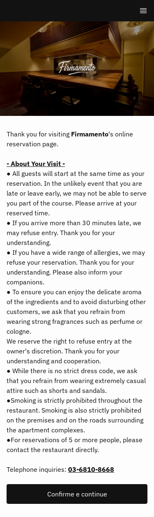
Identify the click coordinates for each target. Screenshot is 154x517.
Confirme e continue (77, 494)
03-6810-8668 (91, 469)
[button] (77, 494)
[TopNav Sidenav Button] (143, 10)
